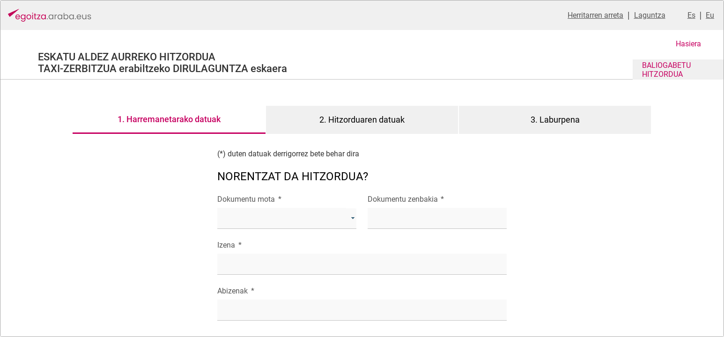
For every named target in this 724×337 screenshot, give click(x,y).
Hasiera (688, 43)
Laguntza (649, 15)
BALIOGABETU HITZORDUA (666, 70)
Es (691, 15)
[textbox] (437, 218)
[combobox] (286, 218)
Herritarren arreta (595, 15)
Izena (229, 245)
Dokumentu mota (249, 199)
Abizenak (235, 290)
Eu (710, 15)
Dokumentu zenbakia (406, 199)
